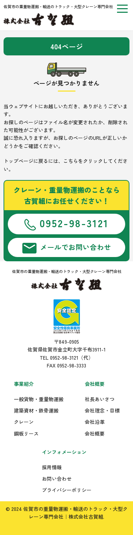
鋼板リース (26, 433)
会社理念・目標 (102, 410)
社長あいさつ (100, 399)
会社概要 (95, 383)
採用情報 (52, 467)
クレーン (24, 421)
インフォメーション (64, 451)
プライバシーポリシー (67, 489)
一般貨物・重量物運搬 (38, 399)
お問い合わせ (57, 478)
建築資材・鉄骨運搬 (36, 410)
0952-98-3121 (66, 223)
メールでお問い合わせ (66, 247)
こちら (70, 160)
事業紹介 (24, 383)
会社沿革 (95, 421)
